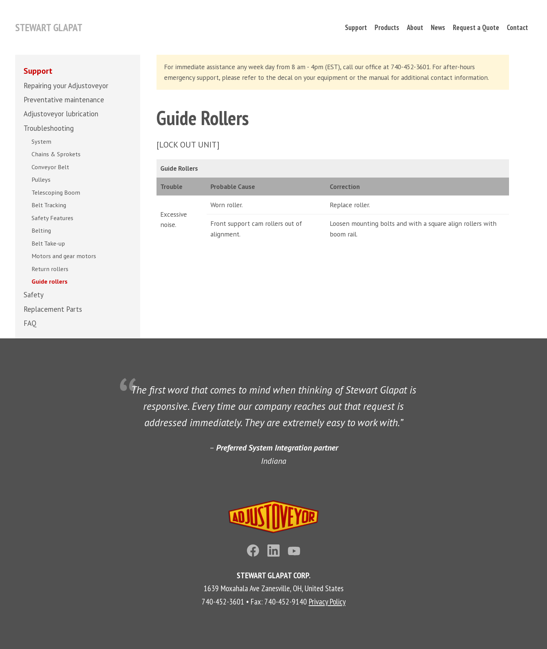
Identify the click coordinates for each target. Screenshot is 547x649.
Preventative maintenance (64, 99)
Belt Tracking (49, 205)
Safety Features (52, 218)
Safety (34, 294)
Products (387, 27)
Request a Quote (476, 27)
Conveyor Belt (50, 167)
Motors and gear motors (64, 256)
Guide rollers (50, 281)
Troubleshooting (49, 128)
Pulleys (41, 179)
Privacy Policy (327, 601)
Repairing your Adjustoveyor (66, 85)
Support (356, 27)
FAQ (30, 323)
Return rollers (50, 269)
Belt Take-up (48, 243)
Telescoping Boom (56, 192)
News (438, 27)
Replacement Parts (53, 309)
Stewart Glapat (48, 27)
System (41, 141)
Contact (517, 27)
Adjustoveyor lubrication (61, 113)
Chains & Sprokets (56, 154)
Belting (41, 230)
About (415, 27)
